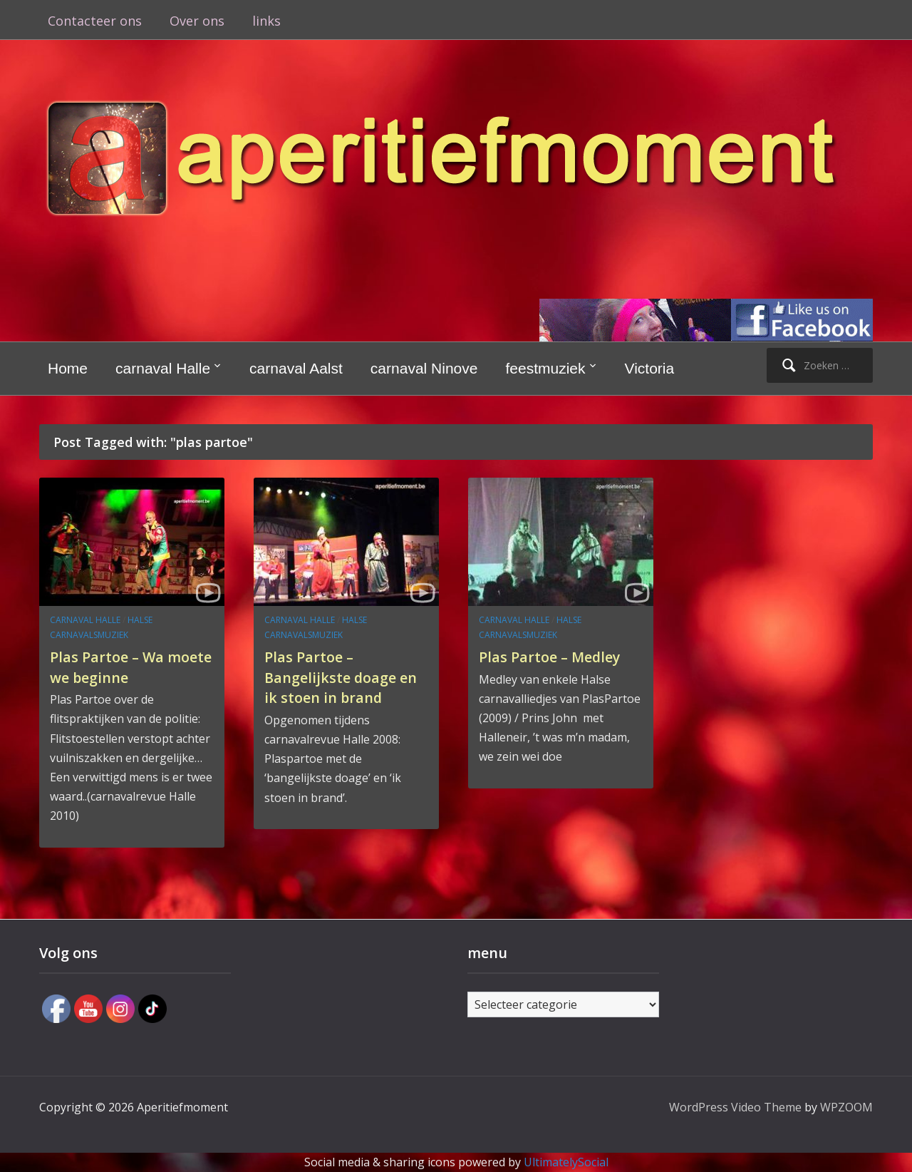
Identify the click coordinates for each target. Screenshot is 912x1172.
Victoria (650, 368)
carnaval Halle (162, 368)
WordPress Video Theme (735, 1107)
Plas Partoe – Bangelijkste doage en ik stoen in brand (341, 676)
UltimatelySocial (566, 1162)
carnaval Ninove (424, 368)
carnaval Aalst (296, 368)
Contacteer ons (95, 20)
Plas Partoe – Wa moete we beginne (121, 666)
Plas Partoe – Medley (558, 656)
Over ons (197, 20)
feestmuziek (545, 368)
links (266, 20)
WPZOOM (846, 1107)
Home (68, 368)
